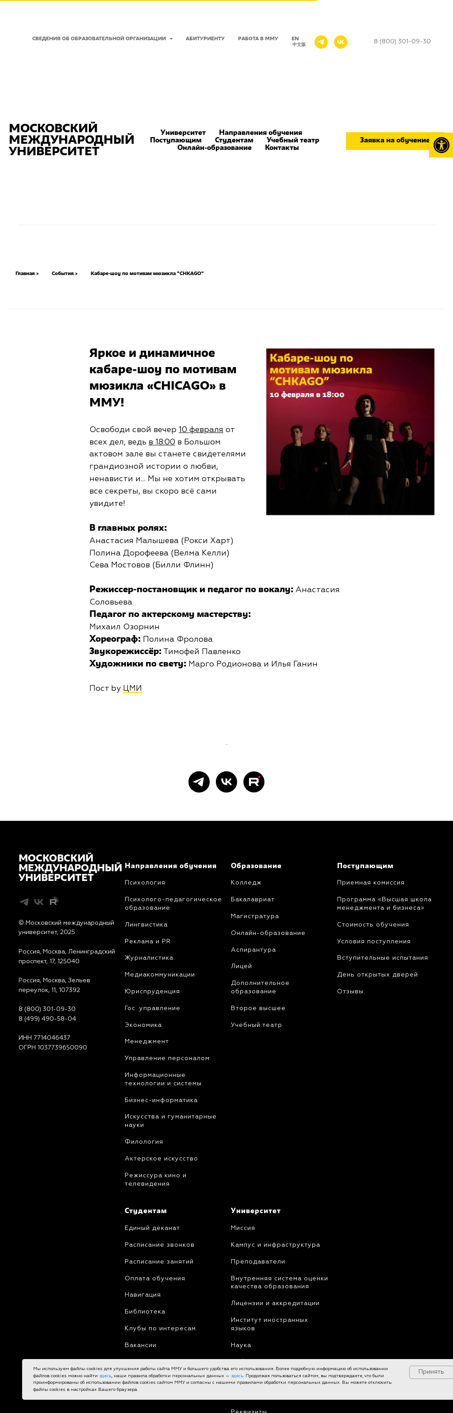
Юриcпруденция (152, 1143)
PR (165, 1093)
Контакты (282, 148)
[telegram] (199, 933)
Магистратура (255, 1068)
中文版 (299, 44)
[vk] (226, 933)
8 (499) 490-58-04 (47, 1170)
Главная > (26, 274)
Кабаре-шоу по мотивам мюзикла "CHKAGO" (147, 274)
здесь (105, 1376)
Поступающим (176, 141)
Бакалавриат (253, 1051)
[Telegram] (321, 42)
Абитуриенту (205, 39)
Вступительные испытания (382, 1110)
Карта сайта (37, 1218)
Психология (145, 1034)
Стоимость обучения (373, 1076)
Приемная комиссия (371, 1034)
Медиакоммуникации (160, 1126)
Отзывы (350, 1143)
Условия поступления (374, 1093)
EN (295, 39)
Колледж (246, 1034)
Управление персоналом (167, 1209)
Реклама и (142, 1093)
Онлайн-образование (214, 148)
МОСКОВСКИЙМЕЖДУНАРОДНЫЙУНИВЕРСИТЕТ (70, 1020)
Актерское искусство (161, 1310)
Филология (144, 1293)
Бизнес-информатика (161, 1251)
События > (64, 274)
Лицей (241, 1117)
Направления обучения (260, 133)
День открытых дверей (377, 1126)
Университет (183, 133)
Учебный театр (293, 141)
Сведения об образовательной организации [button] (99, 39)
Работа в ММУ (258, 39)
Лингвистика (146, 1076)
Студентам (234, 141)
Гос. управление (152, 1159)
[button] (395, 141)
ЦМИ (132, 689)
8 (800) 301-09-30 (47, 1160)
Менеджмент (147, 1193)
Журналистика (149, 1110)
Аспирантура (253, 1101)
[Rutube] (254, 933)
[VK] (340, 42)
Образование (256, 1018)
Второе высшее (258, 1159)
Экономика (143, 1176)
